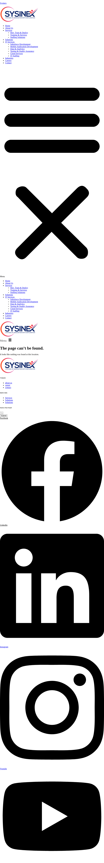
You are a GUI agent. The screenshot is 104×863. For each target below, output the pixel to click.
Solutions (9, 40)
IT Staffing (14, 56)
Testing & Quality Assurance (22, 51)
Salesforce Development (20, 44)
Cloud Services (16, 53)
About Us (9, 28)
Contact (8, 63)
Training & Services (18, 35)
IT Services (10, 42)
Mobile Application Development (24, 46)
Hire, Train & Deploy (19, 33)
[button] (52, 172)
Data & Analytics (17, 49)
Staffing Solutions (17, 37)
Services (8, 30)
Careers (8, 60)
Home (7, 26)
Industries (9, 58)
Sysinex (3, 3)
